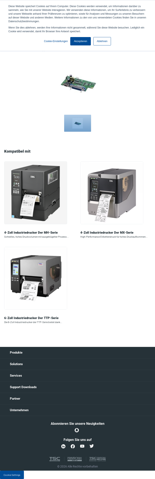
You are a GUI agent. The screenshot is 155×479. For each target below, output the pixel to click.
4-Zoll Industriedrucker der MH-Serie (31, 232)
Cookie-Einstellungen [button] (56, 41)
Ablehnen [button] (102, 41)
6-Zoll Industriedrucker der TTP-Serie (31, 318)
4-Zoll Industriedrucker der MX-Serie (106, 232)
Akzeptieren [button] (80, 41)
